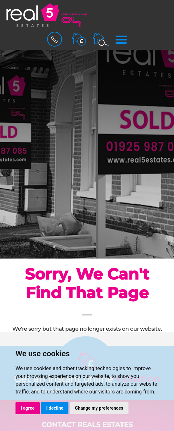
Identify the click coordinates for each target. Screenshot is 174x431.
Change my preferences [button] (99, 408)
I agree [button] (28, 408)
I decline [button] (54, 408)
